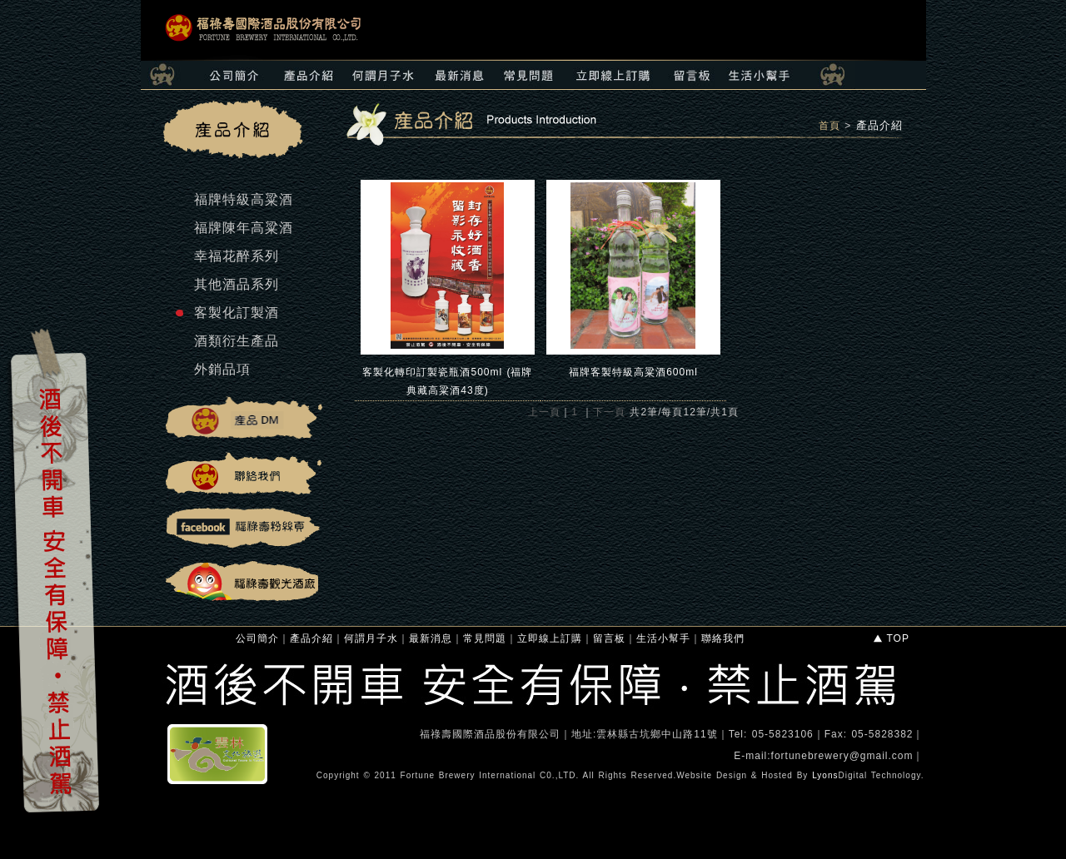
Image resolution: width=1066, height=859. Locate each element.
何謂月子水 (371, 638)
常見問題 (484, 638)
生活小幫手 (663, 638)
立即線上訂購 (549, 638)
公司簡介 (257, 638)
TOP (890, 638)
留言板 (609, 638)
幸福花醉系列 (236, 256)
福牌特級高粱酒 (243, 199)
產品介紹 (879, 125)
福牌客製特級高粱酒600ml (633, 372)
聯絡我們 (723, 638)
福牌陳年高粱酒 (243, 228)
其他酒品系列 (236, 284)
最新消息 (430, 638)
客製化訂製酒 (236, 312)
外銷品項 (222, 369)
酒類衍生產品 (236, 341)
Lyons (825, 775)
